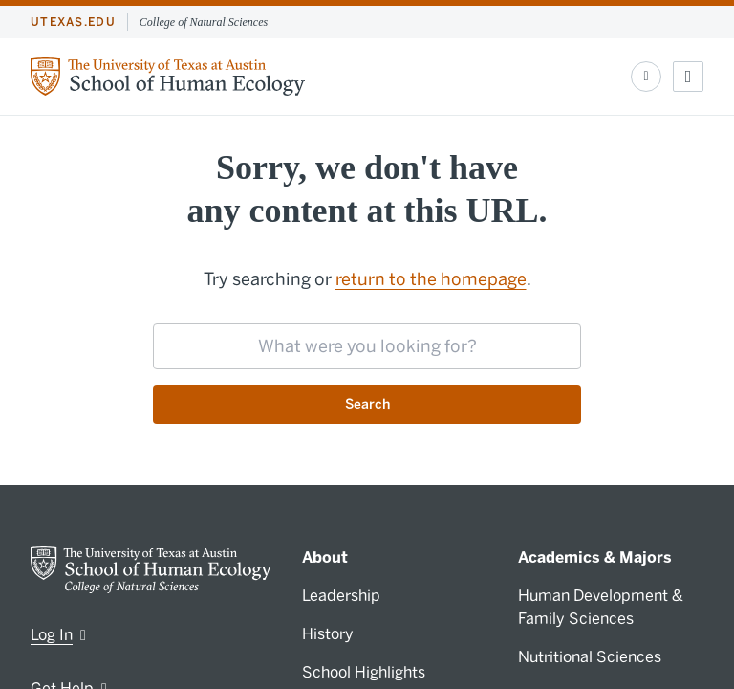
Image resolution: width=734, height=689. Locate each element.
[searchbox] (367, 346)
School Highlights (363, 672)
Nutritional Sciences (589, 657)
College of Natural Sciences (204, 22)
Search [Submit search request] (367, 404)
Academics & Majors (595, 557)
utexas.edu (73, 22)
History (328, 634)
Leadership (341, 596)
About (325, 557)
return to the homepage (431, 279)
